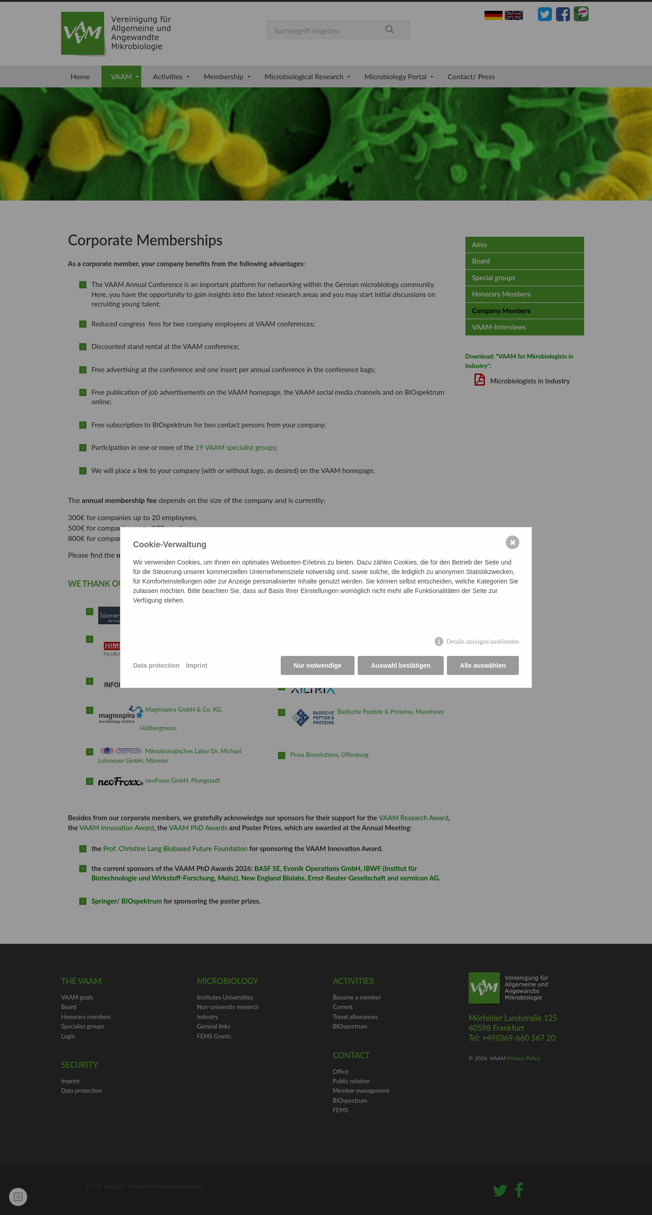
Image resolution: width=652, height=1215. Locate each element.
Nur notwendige (318, 665)
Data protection (156, 665)
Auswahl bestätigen (400, 665)
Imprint (196, 665)
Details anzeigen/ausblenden (482, 641)
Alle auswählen (483, 665)
